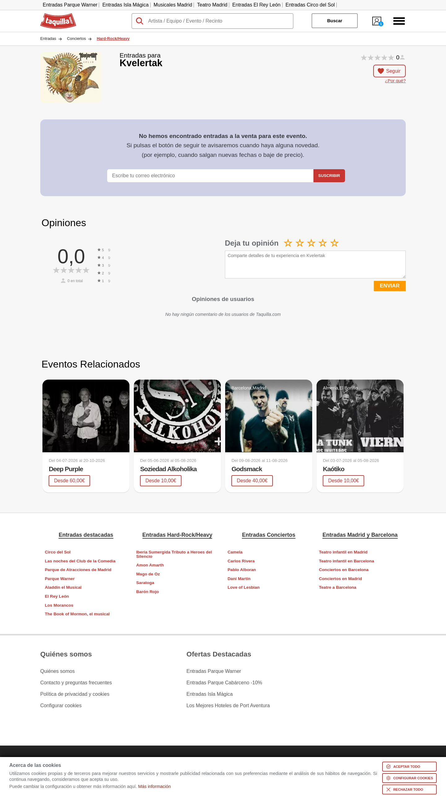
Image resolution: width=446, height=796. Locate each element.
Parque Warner (60, 578)
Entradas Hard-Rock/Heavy (177, 535)
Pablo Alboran (242, 569)
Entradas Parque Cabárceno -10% (224, 682)
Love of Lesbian (244, 587)
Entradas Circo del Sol (310, 4)
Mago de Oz (148, 574)
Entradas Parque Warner (70, 4)
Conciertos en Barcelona (344, 569)
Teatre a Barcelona (337, 587)
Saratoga (145, 582)
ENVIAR (390, 286)
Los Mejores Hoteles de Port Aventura (228, 705)
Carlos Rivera (241, 561)
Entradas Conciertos (268, 535)
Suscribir (329, 175)
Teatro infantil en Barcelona (346, 561)
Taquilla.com (54, 15)
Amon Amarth (150, 565)
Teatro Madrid (212, 4)
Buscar (334, 20)
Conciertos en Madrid (340, 578)
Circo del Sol (58, 552)
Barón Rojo (147, 591)
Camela (235, 552)
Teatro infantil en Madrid (343, 552)
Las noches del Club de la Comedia (80, 561)
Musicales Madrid (173, 4)
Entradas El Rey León (256, 4)
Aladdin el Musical (63, 587)
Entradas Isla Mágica (125, 4)
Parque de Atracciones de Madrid (78, 569)
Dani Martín (239, 578)
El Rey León (57, 596)
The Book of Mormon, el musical (77, 614)
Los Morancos (59, 605)
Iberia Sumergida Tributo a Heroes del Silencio (174, 554)
